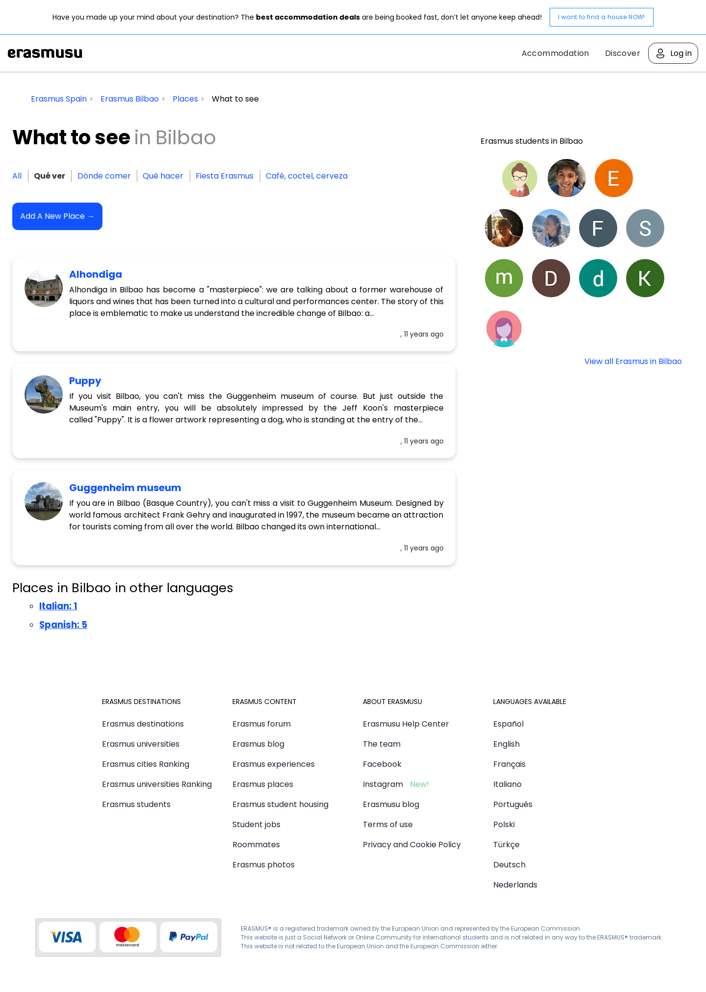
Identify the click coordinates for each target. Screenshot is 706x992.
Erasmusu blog (391, 804)
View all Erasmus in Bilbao (633, 361)
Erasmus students (136, 804)
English (506, 744)
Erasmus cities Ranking (145, 764)
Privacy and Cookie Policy (412, 844)
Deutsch (509, 864)
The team (382, 744)
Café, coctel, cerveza (307, 176)
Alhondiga (95, 274)
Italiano (507, 784)
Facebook (382, 764)
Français (509, 764)
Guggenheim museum (125, 488)
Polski (504, 824)
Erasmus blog (258, 744)
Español (508, 724)
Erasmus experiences (273, 764)
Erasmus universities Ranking (157, 784)
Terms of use (388, 824)
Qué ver (49, 176)
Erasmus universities (140, 744)
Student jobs (256, 824)
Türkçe (506, 844)
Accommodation (555, 53)
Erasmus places (262, 784)
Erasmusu (45, 53)
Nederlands (515, 884)
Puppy (85, 381)
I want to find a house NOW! (601, 17)
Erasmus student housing (280, 804)
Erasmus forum (261, 724)
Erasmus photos (263, 864)
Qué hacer (163, 176)
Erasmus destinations (143, 724)
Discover (622, 53)
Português (512, 804)
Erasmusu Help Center (406, 724)
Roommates (256, 844)
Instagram (383, 784)
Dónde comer (104, 176)
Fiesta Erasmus (224, 176)
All (17, 176)
